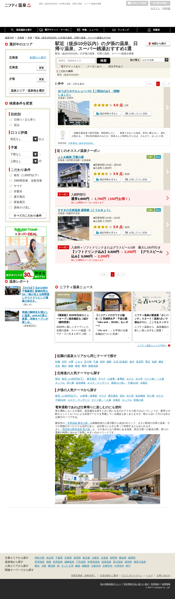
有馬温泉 (58, 561)
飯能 (77, 565)
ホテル (130, 378)
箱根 (48, 561)
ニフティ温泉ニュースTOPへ (152, 345)
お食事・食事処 (116, 378)
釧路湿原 (93, 365)
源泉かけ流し (118, 382)
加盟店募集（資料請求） (83, 575)
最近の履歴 (160, 3)
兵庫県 (68, 557)
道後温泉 (106, 561)
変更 (41, 67)
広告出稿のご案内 (109, 575)
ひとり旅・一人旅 (154, 378)
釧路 (70, 365)
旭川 (132, 361)
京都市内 (107, 565)
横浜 (37, 565)
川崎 (43, 565)
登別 (102, 361)
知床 (154, 361)
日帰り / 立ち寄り (25, 119)
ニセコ (78, 361)
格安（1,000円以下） (73, 378)
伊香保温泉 (94, 561)
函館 (109, 361)
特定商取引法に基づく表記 (136, 584)
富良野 (140, 361)
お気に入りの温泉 (137, 3)
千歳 (95, 361)
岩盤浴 (18, 191)
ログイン (155, 8)
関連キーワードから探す (19, 570)
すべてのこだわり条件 (28, 215)
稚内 (64, 365)
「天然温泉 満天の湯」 (77, 423)
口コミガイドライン (132, 575)
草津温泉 (39, 561)
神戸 (128, 565)
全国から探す (38, 57)
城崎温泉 (69, 561)
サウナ (102, 378)
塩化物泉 (81, 382)
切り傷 (70, 382)
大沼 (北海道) (120, 361)
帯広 (147, 361)
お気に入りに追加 (138, 113)
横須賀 (51, 565)
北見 (57, 365)
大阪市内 (96, 565)
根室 (77, 365)
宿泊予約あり (115, 66)
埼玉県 (50, 557)
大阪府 (95, 557)
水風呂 (144, 382)
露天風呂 (92, 378)
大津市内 (119, 565)
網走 (161, 361)
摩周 (84, 365)
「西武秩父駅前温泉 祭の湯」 (76, 429)
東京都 (86, 557)
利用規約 (155, 584)
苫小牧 (88, 361)
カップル (60, 382)
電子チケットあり (70, 66)
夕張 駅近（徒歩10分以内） (81, 143)
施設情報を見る (108, 113)
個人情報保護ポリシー (110, 584)
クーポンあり (94, 66)
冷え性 (139, 378)
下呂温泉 (81, 561)
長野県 (113, 557)
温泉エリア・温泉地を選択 (27, 90)
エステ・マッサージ (98, 382)
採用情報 (166, 584)
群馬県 (77, 557)
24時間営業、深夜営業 (28, 180)
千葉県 (59, 557)
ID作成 (166, 8)
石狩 (64, 361)
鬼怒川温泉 (140, 561)
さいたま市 (67, 565)
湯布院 (128, 561)
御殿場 (85, 565)
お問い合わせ (163, 575)
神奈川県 (39, 557)
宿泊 (57, 378)
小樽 (70, 361)
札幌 (57, 361)
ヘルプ (149, 575)
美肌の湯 (138, 400)
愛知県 (122, 557)
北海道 (104, 557)
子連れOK (133, 382)
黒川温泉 (118, 561)
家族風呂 (19, 201)
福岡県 (131, 557)
